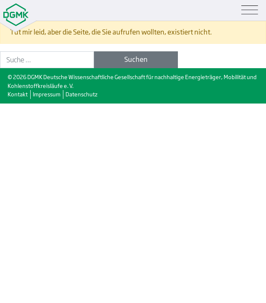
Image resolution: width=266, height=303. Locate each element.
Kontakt (18, 94)
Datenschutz (81, 94)
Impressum (46, 94)
